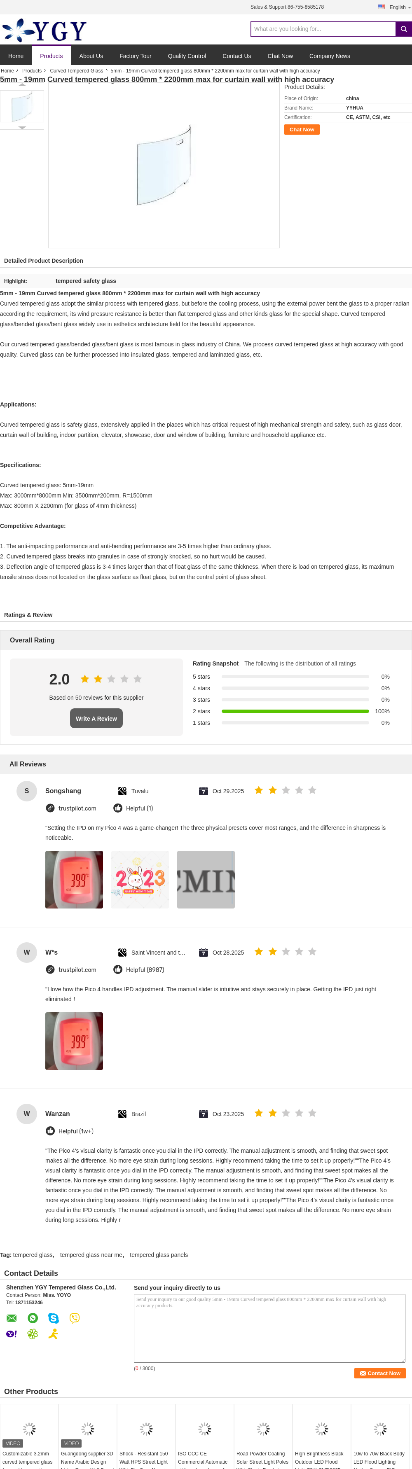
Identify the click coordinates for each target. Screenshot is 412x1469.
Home (15, 56)
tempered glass (33, 1255)
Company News (329, 56)
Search (404, 29)
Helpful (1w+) (76, 1131)
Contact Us (236, 56)
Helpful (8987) (145, 970)
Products (51, 56)
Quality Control (187, 56)
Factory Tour (135, 56)
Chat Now (280, 56)
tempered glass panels (159, 1255)
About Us (91, 56)
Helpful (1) (139, 808)
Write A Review (96, 718)
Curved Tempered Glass (76, 71)
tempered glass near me (91, 1255)
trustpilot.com (77, 808)
